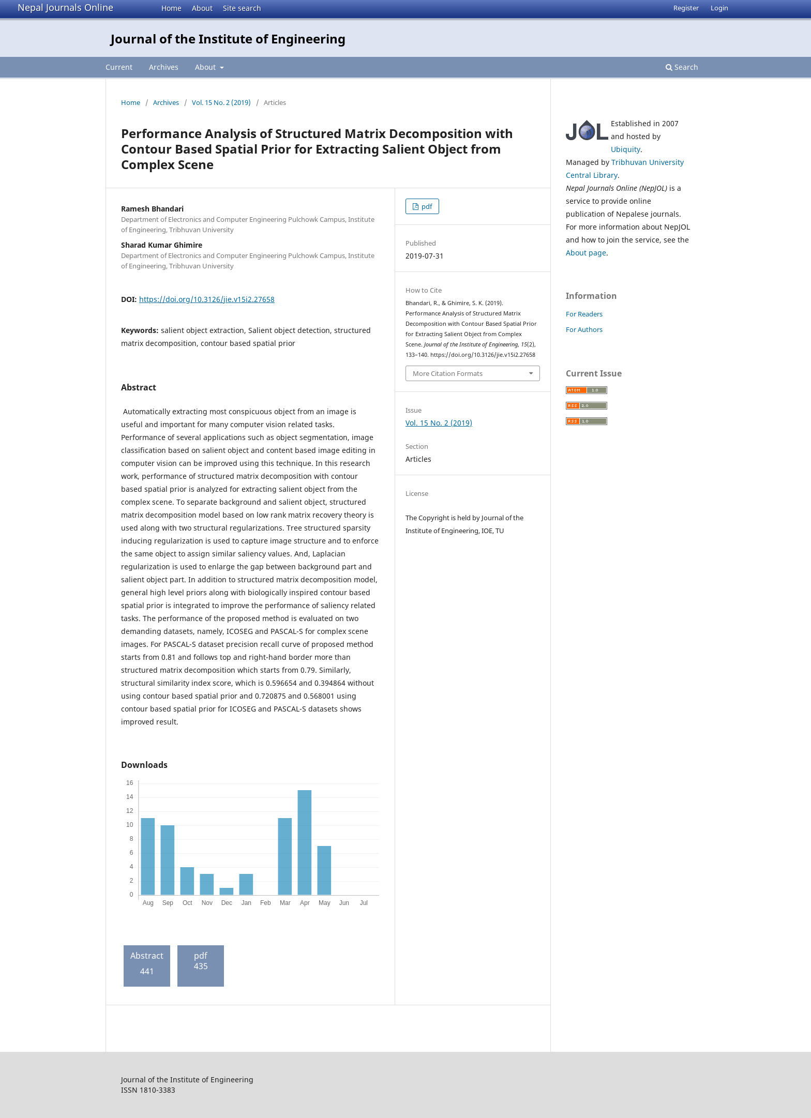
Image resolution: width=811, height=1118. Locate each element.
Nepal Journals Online (65, 7)
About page (586, 253)
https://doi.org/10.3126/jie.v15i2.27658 (207, 299)
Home (171, 8)
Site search (242, 8)
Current (119, 67)
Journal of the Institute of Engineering (228, 38)
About (202, 8)
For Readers (584, 314)
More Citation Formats (448, 373)
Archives (163, 67)
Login (719, 7)
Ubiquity (625, 149)
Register (686, 7)
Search (682, 67)
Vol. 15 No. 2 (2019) (221, 102)
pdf (426, 206)
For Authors (584, 329)
